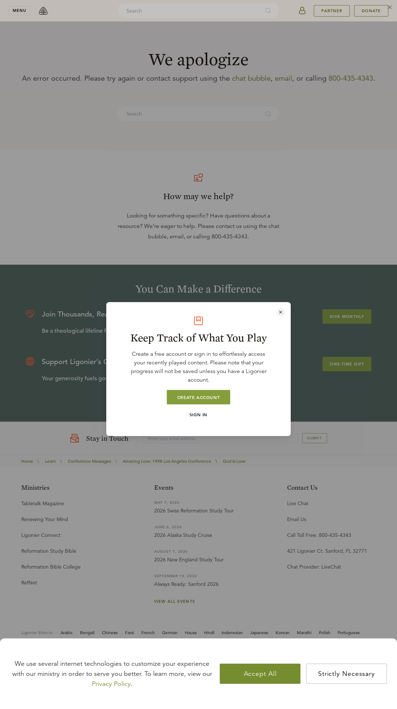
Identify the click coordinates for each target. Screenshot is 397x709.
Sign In (198, 414)
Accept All (260, 674)
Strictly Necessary (346, 674)
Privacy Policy (111, 684)
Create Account (198, 397)
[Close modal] (280, 312)
